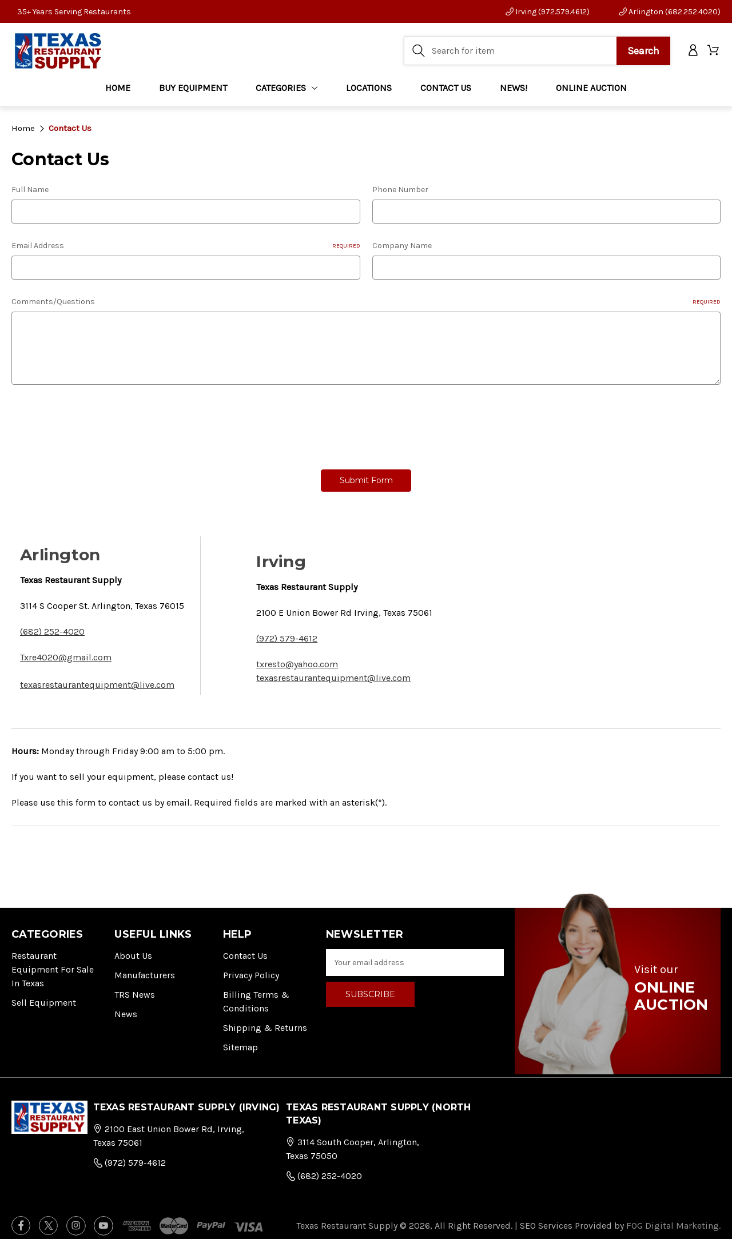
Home (117, 91)
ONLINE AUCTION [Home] (591, 91)
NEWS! (513, 91)
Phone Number (400, 189)
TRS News (134, 987)
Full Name (30, 189)
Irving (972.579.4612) (548, 12)
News (125, 1007)
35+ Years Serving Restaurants (74, 12)
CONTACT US (445, 91)
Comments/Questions (366, 302)
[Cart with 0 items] (714, 53)
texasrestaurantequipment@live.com (97, 677)
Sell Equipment (43, 995)
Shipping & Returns (265, 1020)
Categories (287, 91)
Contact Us (245, 948)
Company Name (402, 245)
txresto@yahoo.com (297, 657)
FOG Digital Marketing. (673, 1218)
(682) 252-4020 (52, 624)
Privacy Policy (251, 968)
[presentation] (98, 423)
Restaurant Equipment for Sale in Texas (52, 962)
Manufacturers (144, 968)
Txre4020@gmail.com (66, 650)
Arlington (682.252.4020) (670, 12)
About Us (133, 948)
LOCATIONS (369, 91)
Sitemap (240, 1040)
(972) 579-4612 (286, 631)
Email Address (185, 246)
